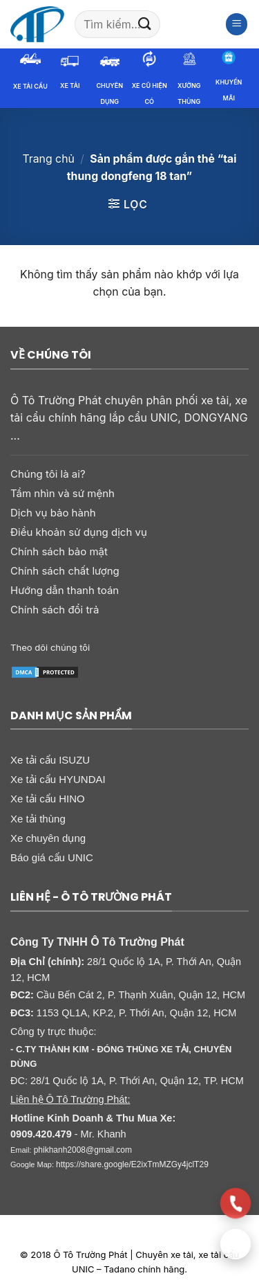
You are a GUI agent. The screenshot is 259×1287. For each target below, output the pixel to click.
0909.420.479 (41, 1134)
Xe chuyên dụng (48, 838)
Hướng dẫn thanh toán (64, 590)
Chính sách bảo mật (59, 551)
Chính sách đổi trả (54, 609)
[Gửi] (145, 23)
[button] (237, 24)
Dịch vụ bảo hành (53, 512)
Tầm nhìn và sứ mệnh (62, 493)
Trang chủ (48, 158)
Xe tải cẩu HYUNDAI (58, 779)
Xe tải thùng (38, 819)
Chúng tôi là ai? (48, 473)
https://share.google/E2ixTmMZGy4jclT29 (132, 1164)
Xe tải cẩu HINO (47, 798)
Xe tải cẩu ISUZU (50, 760)
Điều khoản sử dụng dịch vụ (78, 532)
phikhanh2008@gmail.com (83, 1150)
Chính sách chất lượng (64, 570)
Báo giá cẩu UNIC (51, 857)
